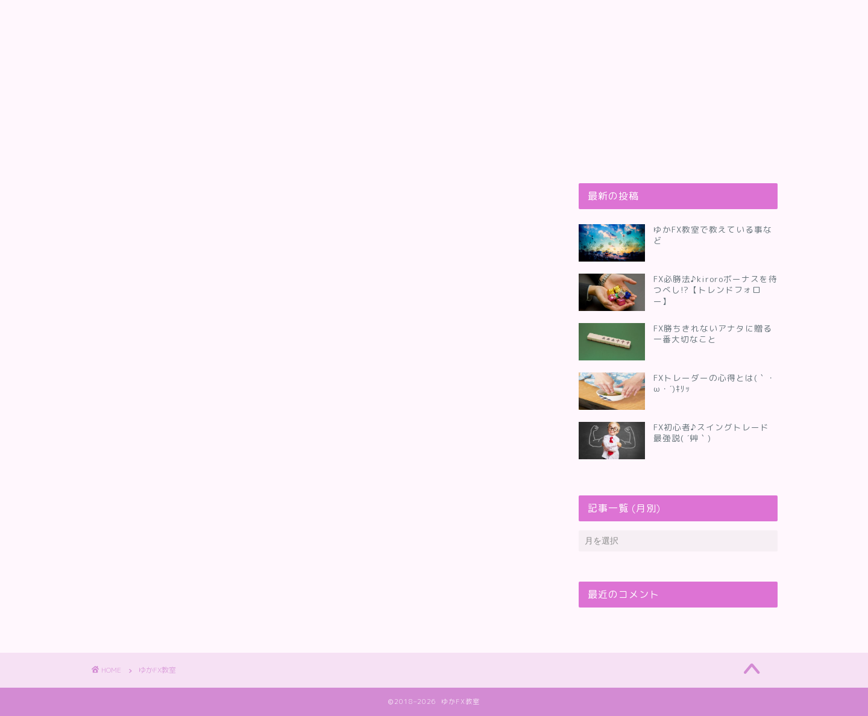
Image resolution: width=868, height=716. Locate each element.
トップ (119, 16)
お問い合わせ (424, 16)
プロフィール (190, 16)
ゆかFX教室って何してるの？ (306, 16)
